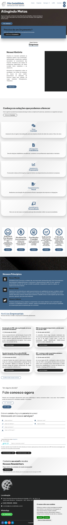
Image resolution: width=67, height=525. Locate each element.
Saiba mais (11, 86)
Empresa (39, 3)
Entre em (10, 115)
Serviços (46, 3)
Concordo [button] (40, 517)
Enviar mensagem (8, 452)
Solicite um (12, 34)
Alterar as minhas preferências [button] (44, 520)
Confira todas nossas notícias (11, 377)
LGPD (53, 3)
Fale (7, 23)
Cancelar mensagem (23, 452)
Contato (59, 3)
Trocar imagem (5, 440)
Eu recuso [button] (46, 517)
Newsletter (8, 469)
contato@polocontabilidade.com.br (13, 506)
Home (32, 3)
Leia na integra (10, 345)
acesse (8, 249)
